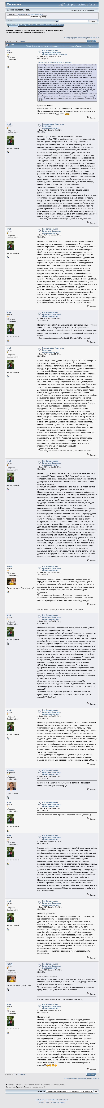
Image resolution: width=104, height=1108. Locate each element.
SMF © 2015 (50, 1100)
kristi (9, 124)
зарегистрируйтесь (35, 14)
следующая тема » (90, 37)
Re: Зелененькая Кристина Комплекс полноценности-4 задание (54, 52)
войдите (20, 14)
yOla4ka (10, 770)
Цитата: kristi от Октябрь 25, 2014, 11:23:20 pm (55, 62)
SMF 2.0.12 (40, 1100)
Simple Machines (62, 1100)
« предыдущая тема (73, 37)
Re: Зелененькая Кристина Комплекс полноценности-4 (51, 231)
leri (8, 50)
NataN (9, 566)
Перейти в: (41, 1091)
